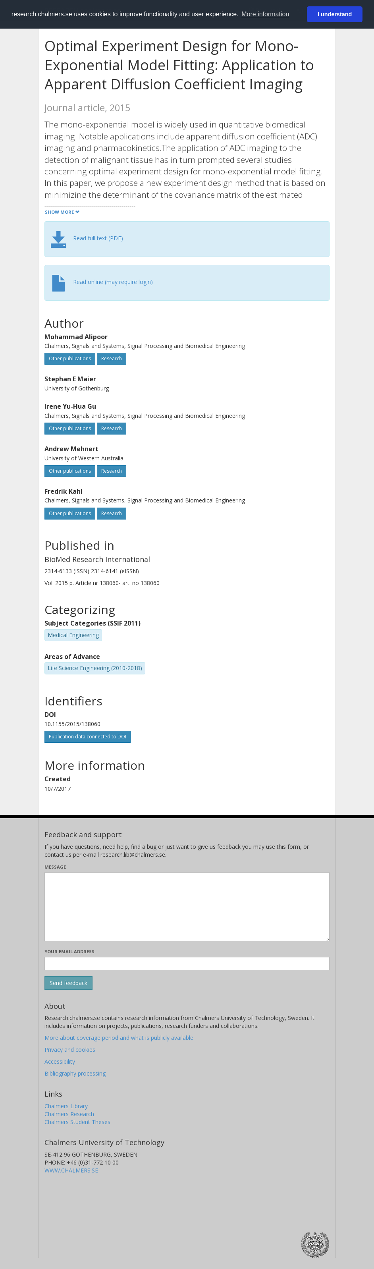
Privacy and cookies (69, 1049)
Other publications (70, 358)
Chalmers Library (66, 1106)
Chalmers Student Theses (77, 1122)
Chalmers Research (69, 1114)
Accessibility (59, 1061)
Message (55, 867)
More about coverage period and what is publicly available (118, 1037)
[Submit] (68, 983)
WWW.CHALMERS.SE (71, 1170)
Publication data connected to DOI (87, 736)
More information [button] (265, 14)
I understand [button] (335, 14)
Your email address (69, 951)
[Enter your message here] (187, 906)
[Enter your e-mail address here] (187, 963)
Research (111, 358)
